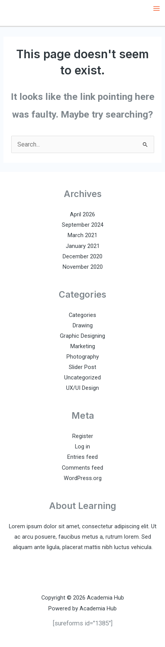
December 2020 (82, 256)
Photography (82, 356)
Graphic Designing (82, 335)
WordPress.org (83, 478)
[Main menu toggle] (156, 8)
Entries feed (82, 456)
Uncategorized (82, 377)
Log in (82, 446)
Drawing (83, 325)
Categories (82, 315)
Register (82, 436)
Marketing (82, 346)
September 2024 (83, 224)
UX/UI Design (82, 387)
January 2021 (83, 246)
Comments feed (82, 467)
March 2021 (82, 235)
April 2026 (82, 214)
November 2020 (83, 266)
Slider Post (82, 367)
